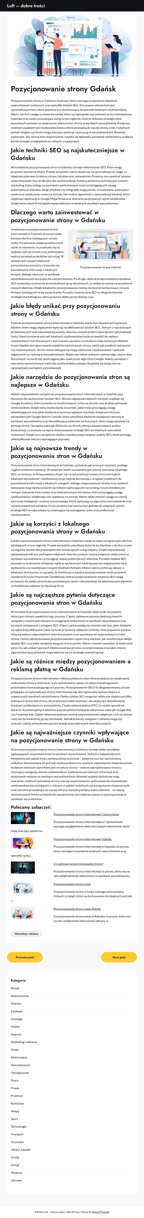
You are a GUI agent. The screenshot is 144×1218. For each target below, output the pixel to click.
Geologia (16, 1019)
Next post (119, 957)
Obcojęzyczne (20, 1072)
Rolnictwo (17, 1103)
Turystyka (17, 1142)
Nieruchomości (20, 1065)
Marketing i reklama (26, 933)
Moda (15, 1049)
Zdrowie (16, 1180)
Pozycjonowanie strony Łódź (72, 884)
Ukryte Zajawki (21, 1149)
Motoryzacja (19, 1057)
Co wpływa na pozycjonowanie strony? (79, 864)
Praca (14, 1080)
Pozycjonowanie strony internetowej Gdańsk (83, 839)
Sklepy (15, 1111)
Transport (17, 1134)
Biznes (15, 988)
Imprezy (16, 1034)
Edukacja (16, 1011)
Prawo (15, 1088)
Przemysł (17, 1095)
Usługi (15, 1165)
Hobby (15, 1026)
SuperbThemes (100, 1212)
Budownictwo (20, 996)
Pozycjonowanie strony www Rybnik (77, 908)
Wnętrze (16, 1172)
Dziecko (16, 1003)
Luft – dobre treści (26, 6)
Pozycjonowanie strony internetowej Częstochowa (86, 814)
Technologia (18, 1126)
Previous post (25, 957)
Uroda (15, 1157)
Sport (14, 1118)
